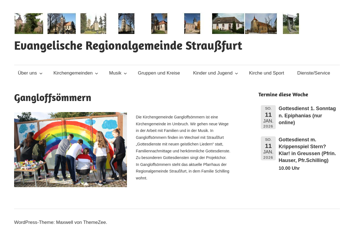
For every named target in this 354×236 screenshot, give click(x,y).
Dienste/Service (313, 73)
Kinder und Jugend (215, 73)
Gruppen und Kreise (159, 73)
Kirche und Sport (266, 73)
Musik (118, 73)
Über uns (30, 73)
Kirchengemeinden (75, 73)
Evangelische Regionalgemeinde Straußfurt (128, 45)
